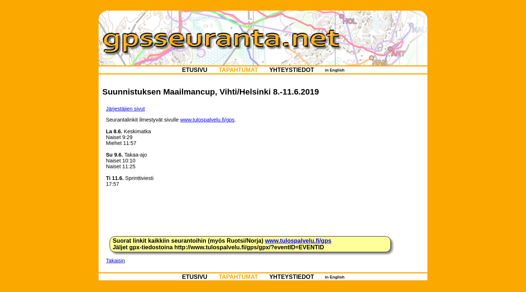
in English (335, 70)
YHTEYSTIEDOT (292, 70)
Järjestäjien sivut (125, 109)
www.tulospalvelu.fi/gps (207, 120)
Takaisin (115, 261)
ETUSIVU (194, 70)
